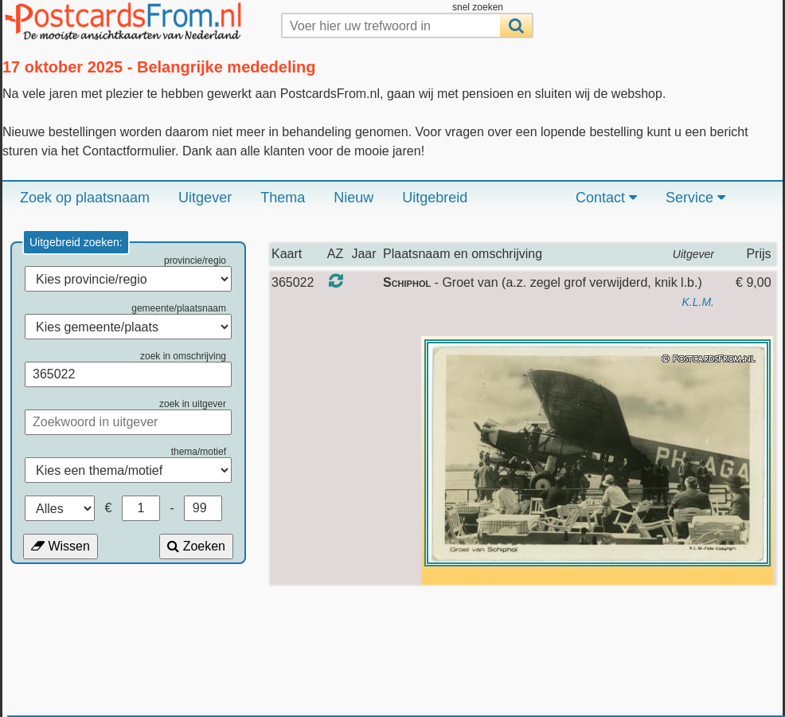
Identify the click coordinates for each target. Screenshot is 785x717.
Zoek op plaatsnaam (85, 198)
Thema (282, 198)
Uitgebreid (434, 198)
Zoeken (196, 546)
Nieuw (353, 198)
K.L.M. (698, 302)
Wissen (60, 546)
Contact (606, 198)
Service (695, 198)
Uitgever (205, 198)
